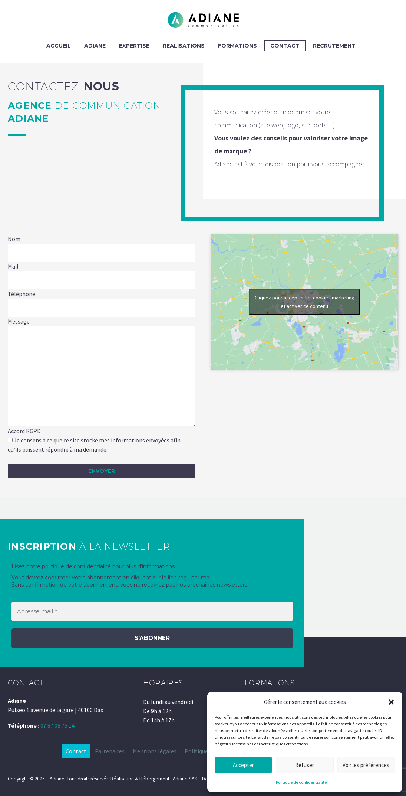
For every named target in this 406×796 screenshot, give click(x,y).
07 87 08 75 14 (57, 725)
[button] (391, 702)
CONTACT (285, 45)
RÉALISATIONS (184, 45)
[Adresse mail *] (152, 611)
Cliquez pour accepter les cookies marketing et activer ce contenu (304, 301)
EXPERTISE (134, 45)
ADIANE (95, 45)
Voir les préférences (366, 765)
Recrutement (334, 45)
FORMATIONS (237, 45)
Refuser (304, 765)
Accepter (243, 765)
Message (19, 321)
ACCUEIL (58, 45)
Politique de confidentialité (301, 782)
